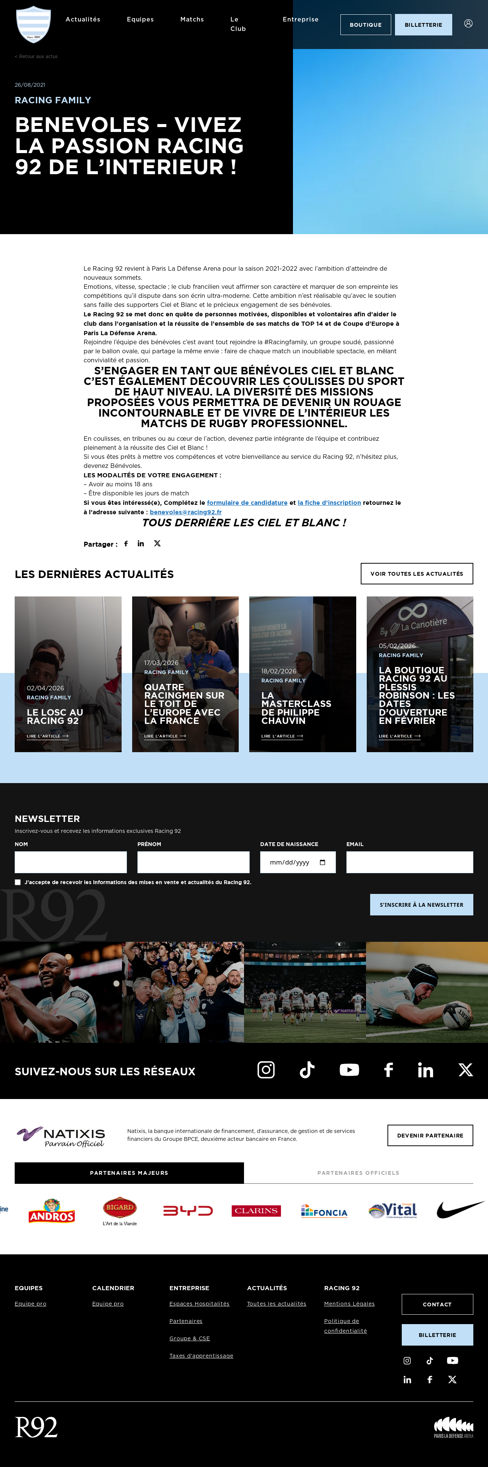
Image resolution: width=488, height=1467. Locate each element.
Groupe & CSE (189, 1338)
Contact (437, 1304)
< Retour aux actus (36, 56)
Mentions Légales (349, 1304)
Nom (21, 844)
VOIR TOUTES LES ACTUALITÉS (417, 573)
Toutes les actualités (277, 1304)
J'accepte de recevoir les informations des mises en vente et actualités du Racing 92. (137, 882)
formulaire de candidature (247, 502)
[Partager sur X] (157, 544)
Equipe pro (30, 1304)
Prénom (149, 844)
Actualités (83, 20)
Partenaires (186, 1321)
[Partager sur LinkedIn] (140, 544)
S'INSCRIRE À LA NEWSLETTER (422, 904)
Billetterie (437, 1335)
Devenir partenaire (430, 1135)
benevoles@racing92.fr (186, 512)
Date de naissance (289, 844)
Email (355, 844)
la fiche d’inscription (329, 502)
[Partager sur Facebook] (126, 544)
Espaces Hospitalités (199, 1304)
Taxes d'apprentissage (201, 1356)
